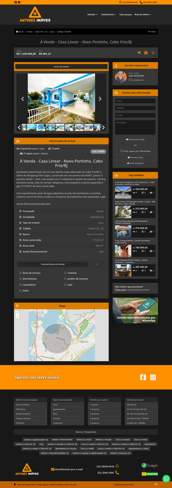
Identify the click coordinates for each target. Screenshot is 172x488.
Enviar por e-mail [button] (135, 139)
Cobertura (57, 423)
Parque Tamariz (23, 418)
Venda (29, 31)
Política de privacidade (123, 484)
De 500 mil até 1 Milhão (138, 418)
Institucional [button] (107, 14)
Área (55, 413)
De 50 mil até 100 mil (136, 409)
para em (62, 444)
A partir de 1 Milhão (136, 423)
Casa (52, 31)
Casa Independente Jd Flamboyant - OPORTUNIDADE (131, 222)
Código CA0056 (64, 31)
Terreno (56, 418)
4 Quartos (94, 418)
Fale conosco (126, 14)
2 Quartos (94, 409)
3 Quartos (94, 413)
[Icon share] (15, 2)
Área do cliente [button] (142, 14)
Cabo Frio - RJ (41, 31)
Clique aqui (120, 289)
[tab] (24, 66)
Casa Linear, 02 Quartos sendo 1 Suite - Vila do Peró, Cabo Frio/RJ (135, 202)
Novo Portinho (22, 404)
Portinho (20, 423)
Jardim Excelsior (23, 413)
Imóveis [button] (91, 14)
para (84, 439)
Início (20, 31)
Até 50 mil (131, 404)
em (35, 440)
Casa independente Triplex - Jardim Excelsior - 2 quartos (131, 261)
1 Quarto (94, 404)
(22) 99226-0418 (130, 2)
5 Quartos (94, 423)
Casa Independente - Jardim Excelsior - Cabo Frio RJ (133, 241)
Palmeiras (20, 409)
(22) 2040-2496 (150, 2)
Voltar (152, 31)
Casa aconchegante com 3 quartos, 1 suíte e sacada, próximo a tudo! (135, 183)
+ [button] (17, 313)
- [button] (17, 317)
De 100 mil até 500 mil (137, 413)
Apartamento (59, 409)
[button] (23, 98)
